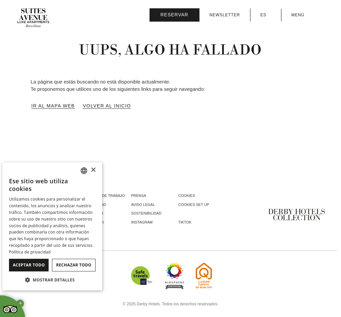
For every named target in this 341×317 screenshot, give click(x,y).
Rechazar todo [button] (73, 265)
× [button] (93, 170)
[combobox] (84, 170)
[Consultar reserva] (174, 15)
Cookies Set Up (193, 205)
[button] (52, 280)
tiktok (184, 222)
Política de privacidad (30, 252)
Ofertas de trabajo (104, 196)
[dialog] (52, 226)
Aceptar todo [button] (29, 265)
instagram (142, 222)
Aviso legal (143, 205)
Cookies (186, 196)
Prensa (138, 196)
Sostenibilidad (146, 213)
